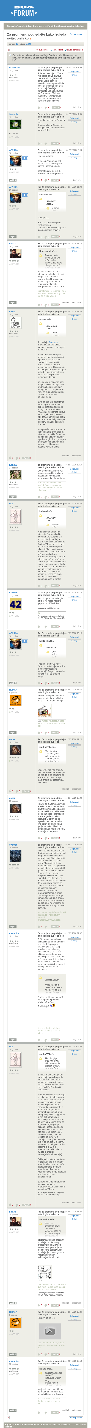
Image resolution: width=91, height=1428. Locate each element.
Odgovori (74, 71)
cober (12, 743)
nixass (12, 243)
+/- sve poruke (42, 50)
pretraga (80, 26)
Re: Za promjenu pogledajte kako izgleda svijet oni (52, 188)
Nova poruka (76, 34)
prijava (15, 26)
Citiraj (74, 75)
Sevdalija (14, 114)
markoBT (14, 592)
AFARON (14, 150)
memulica (14, 937)
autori (72, 26)
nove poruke (61, 26)
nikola (12, 311)
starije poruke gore (75, 50)
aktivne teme (37, 26)
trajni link (77, 107)
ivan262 (13, 465)
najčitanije (49, 26)
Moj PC (13, 180)
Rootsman (14, 67)
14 (49, 107)
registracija (25, 26)
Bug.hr (10, 26)
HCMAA (13, 693)
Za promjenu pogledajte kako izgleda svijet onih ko (51, 68)
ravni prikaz (58, 50)
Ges (11, 503)
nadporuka (76, 302)
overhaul (14, 848)
